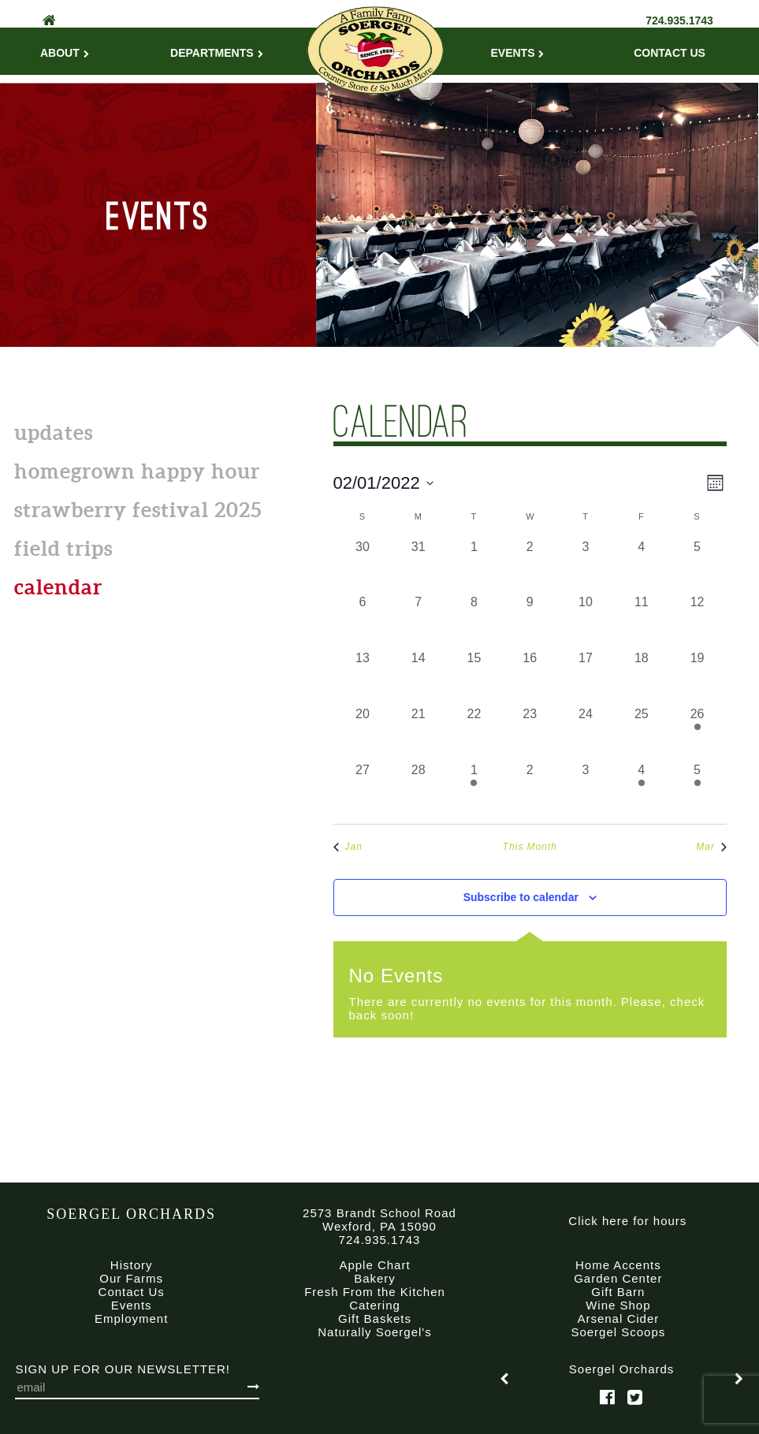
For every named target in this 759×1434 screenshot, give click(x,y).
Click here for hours (627, 1220)
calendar (58, 586)
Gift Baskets (374, 1318)
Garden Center (618, 1278)
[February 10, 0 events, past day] (586, 621)
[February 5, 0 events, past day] (697, 566)
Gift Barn (618, 1291)
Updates (53, 432)
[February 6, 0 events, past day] (363, 621)
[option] (621, 1379)
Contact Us (669, 53)
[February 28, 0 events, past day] (418, 789)
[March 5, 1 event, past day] (697, 789)
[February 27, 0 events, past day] (363, 789)
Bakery (375, 1278)
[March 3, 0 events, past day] (586, 789)
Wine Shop (618, 1305)
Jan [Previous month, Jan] (348, 846)
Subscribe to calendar (521, 897)
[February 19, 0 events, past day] (697, 677)
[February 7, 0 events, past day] (418, 621)
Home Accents (618, 1265)
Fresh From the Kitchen (374, 1291)
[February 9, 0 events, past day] (530, 621)
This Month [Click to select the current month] (530, 846)
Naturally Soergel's (374, 1332)
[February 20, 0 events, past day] (363, 733)
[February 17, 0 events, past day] (586, 677)
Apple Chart (374, 1265)
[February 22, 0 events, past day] (474, 733)
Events (517, 53)
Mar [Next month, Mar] (711, 846)
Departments (216, 53)
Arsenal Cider (618, 1318)
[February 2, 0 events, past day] (530, 566)
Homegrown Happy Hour (137, 471)
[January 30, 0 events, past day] (363, 566)
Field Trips (63, 548)
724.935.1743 (679, 20)
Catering (374, 1305)
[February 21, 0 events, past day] (418, 733)
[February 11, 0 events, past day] (641, 621)
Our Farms (131, 1278)
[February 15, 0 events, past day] (474, 677)
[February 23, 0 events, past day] (530, 733)
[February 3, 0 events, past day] (586, 566)
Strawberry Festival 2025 (138, 509)
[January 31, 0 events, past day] (418, 566)
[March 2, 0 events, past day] (530, 789)
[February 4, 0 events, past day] (641, 566)
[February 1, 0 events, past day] (474, 566)
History (131, 1265)
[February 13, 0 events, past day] (363, 677)
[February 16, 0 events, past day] (530, 677)
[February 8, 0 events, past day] (474, 621)
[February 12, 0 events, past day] (697, 621)
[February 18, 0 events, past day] (641, 677)
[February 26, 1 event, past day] (697, 733)
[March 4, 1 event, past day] (641, 789)
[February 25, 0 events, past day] (641, 733)
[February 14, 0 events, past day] (418, 677)
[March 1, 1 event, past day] (474, 789)
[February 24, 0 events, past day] (586, 733)
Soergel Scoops (618, 1332)
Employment (131, 1318)
